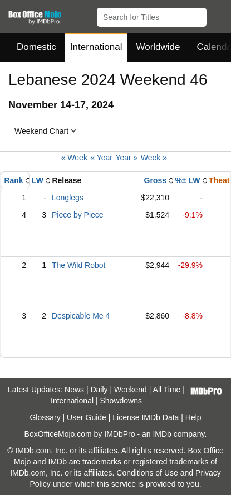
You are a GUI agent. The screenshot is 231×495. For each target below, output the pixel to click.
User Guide (86, 417)
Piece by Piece (78, 214)
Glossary (45, 417)
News (74, 389)
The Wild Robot (78, 265)
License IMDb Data (145, 417)
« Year (101, 157)
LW (37, 180)
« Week (74, 157)
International (96, 47)
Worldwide (158, 47)
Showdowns (121, 400)
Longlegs (67, 197)
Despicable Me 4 (81, 315)
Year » (126, 157)
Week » (154, 157)
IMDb (162, 434)
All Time (167, 389)
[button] (217, 15)
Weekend (130, 389)
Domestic (36, 47)
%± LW (187, 180)
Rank (13, 180)
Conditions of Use (147, 472)
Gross (155, 180)
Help (193, 417)
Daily (98, 389)
